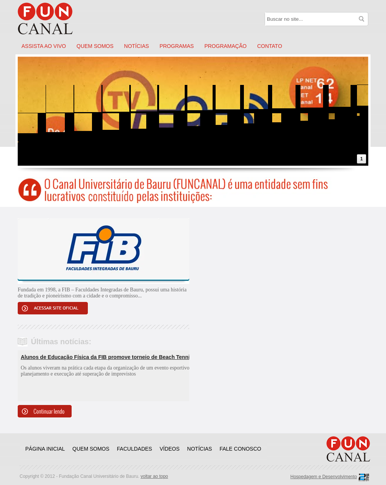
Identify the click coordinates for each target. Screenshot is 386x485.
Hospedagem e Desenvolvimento (323, 476)
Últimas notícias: (61, 341)
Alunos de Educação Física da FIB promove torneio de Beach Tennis (107, 357)
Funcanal (53, 19)
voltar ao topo (154, 476)
